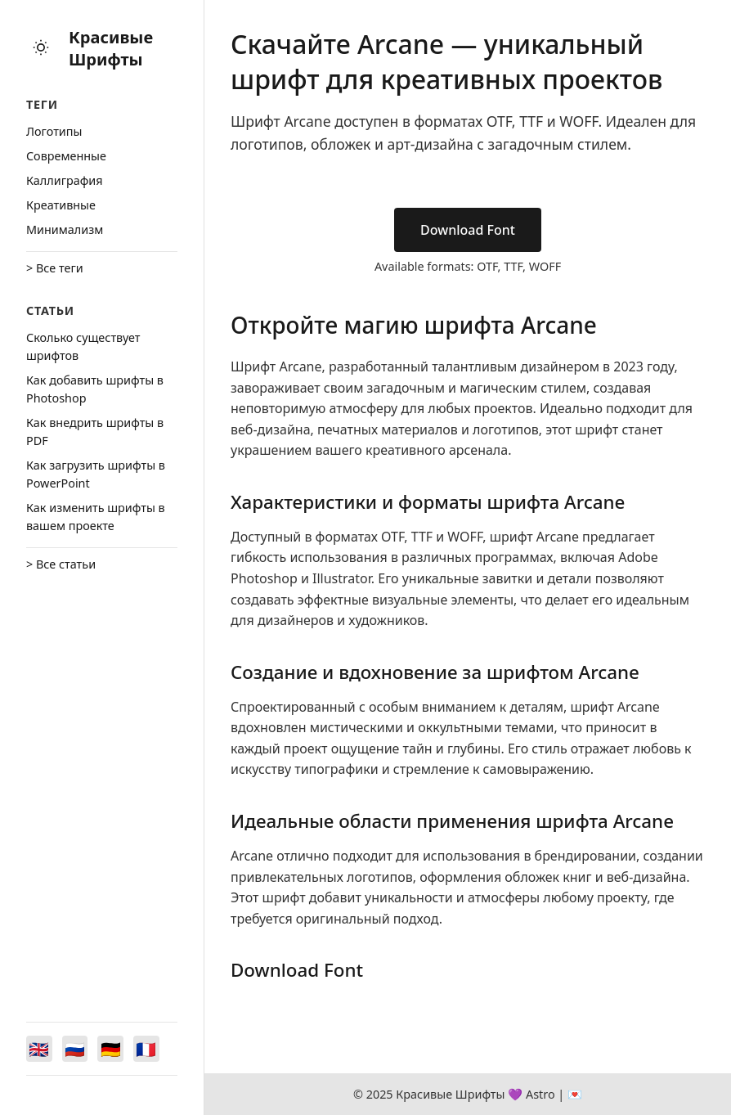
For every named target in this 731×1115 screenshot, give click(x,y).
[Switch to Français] (147, 1049)
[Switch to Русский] (75, 1049)
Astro (540, 1094)
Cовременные (66, 156)
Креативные (61, 205)
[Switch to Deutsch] (111, 1049)
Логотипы (54, 131)
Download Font (467, 230)
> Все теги (54, 268)
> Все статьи (61, 564)
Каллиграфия (64, 180)
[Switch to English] (39, 1049)
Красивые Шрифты (111, 48)
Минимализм (64, 229)
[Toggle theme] (41, 49)
